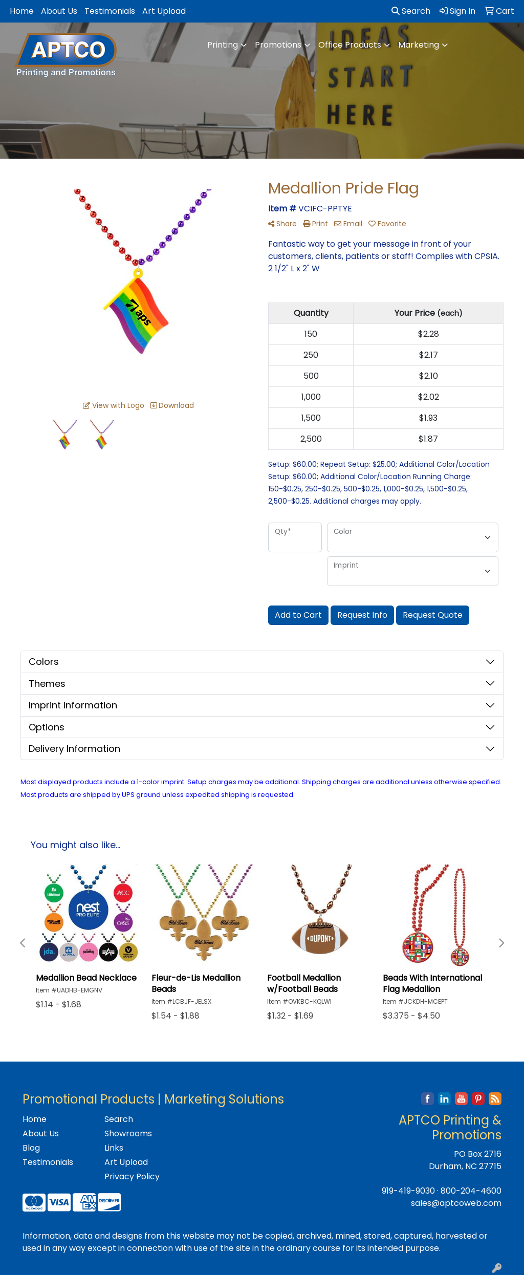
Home (22, 11)
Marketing (418, 45)
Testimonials (109, 11)
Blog (31, 1148)
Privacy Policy (132, 1176)
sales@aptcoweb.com (456, 1203)
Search (410, 11)
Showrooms (128, 1133)
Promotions (278, 45)
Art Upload (164, 11)
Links (113, 1148)
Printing (222, 45)
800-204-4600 (471, 1191)
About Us (59, 11)
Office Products (349, 45)
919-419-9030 (408, 1191)
